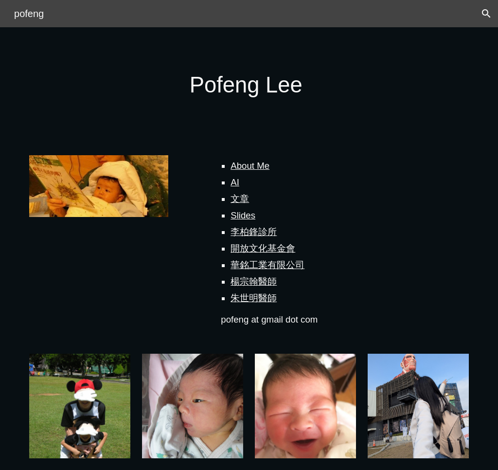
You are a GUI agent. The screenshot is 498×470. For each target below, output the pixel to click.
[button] (486, 13)
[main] (249, 85)
